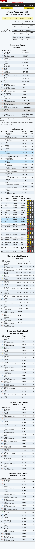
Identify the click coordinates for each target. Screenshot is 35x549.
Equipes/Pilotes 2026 (18, 2)
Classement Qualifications (17, 256)
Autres (31, 5)
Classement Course (17, 45)
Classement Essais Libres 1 (17, 473)
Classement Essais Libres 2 (17, 402)
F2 (24, 5)
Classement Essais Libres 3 (17, 331)
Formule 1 (8, 5)
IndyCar (17, 5)
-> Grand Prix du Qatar (29, 8)
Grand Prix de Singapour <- (6, 8)
